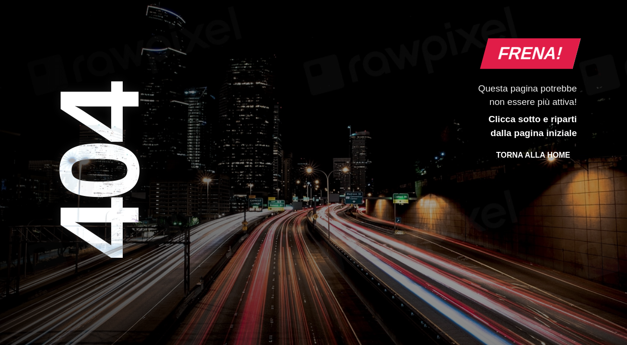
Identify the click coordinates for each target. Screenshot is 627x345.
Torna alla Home (533, 155)
